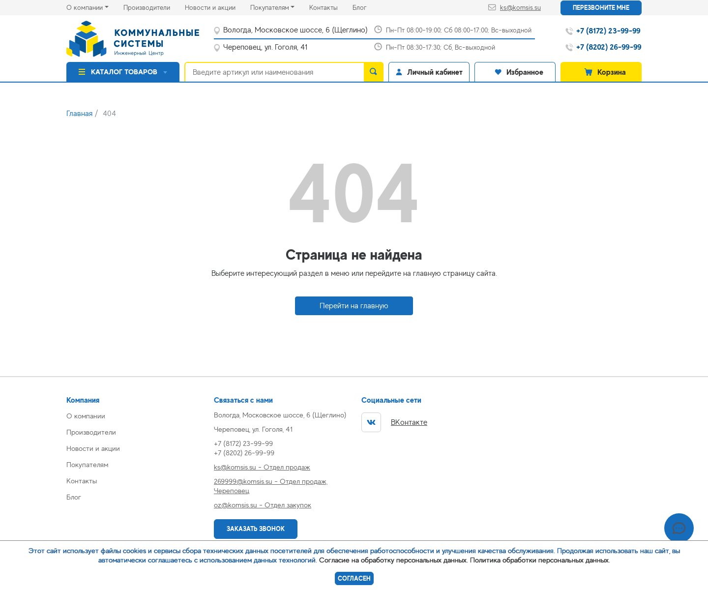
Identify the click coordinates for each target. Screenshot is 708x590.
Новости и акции (217, 6)
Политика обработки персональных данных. (540, 560)
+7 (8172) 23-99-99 (243, 443)
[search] (374, 72)
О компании (84, 7)
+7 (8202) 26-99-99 (244, 452)
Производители (154, 6)
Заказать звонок (256, 528)
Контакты (331, 6)
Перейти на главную (354, 305)
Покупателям (269, 7)
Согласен (354, 578)
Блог (367, 6)
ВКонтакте (394, 422)
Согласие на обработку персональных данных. (393, 560)
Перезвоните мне (601, 7)
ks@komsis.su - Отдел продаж (262, 467)
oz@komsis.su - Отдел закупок (262, 505)
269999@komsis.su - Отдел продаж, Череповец (270, 486)
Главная (79, 113)
